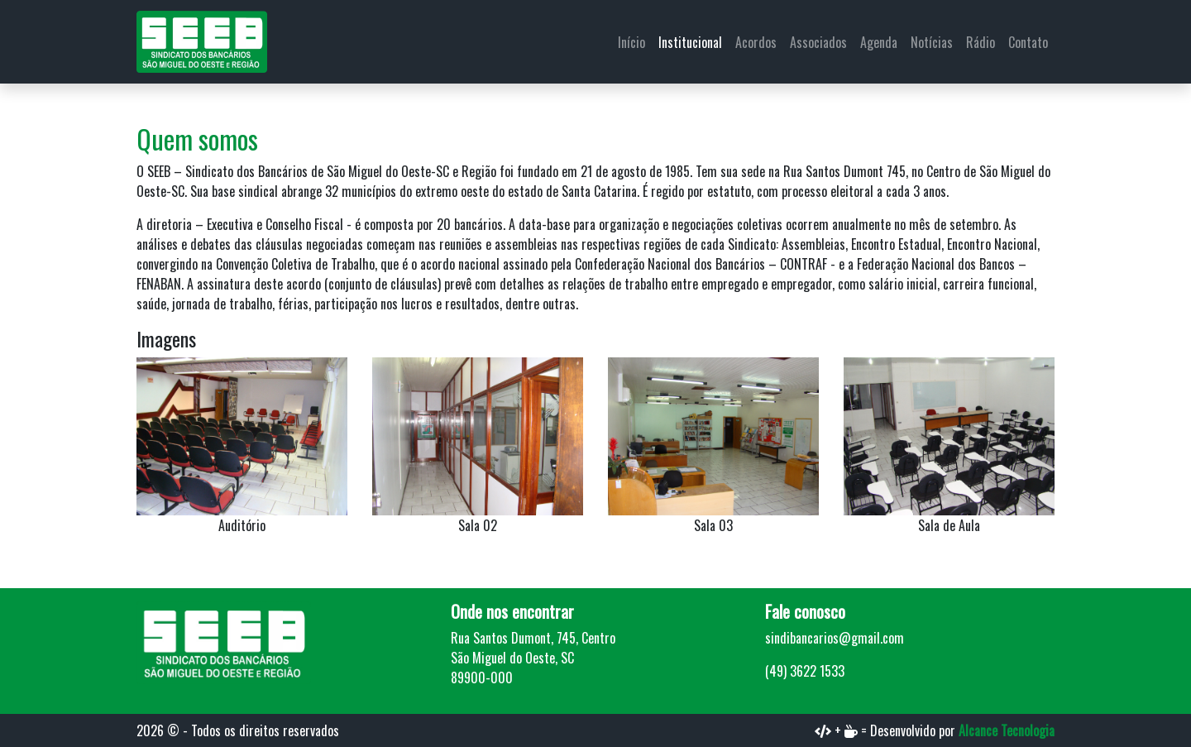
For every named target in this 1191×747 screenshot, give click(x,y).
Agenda (878, 42)
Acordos (756, 42)
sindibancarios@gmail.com (834, 638)
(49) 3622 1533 (804, 671)
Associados (818, 42)
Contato (1028, 42)
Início (631, 42)
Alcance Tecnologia (1007, 730)
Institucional (690, 42)
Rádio (980, 42)
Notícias (932, 42)
